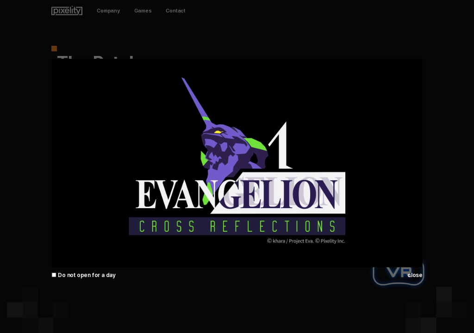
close (415, 274)
